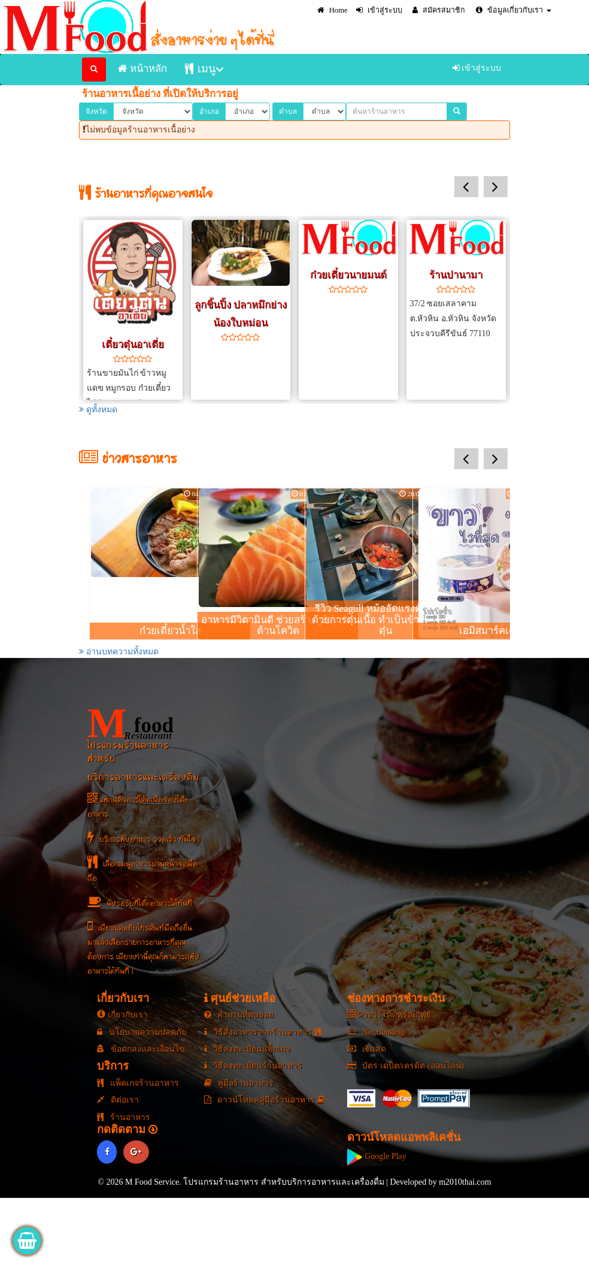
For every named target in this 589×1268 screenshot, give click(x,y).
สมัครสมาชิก (438, 10)
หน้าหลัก (142, 68)
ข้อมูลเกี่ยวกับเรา (513, 10)
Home (332, 10)
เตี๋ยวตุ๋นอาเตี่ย (133, 344)
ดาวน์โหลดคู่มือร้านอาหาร (264, 1099)
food (130, 723)
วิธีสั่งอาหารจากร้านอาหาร (262, 1032)
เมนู (200, 69)
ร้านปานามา (455, 274)
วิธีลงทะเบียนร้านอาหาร (253, 1065)
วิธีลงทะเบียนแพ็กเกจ (247, 1048)
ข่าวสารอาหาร (128, 460)
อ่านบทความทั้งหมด (119, 651)
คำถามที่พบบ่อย (239, 1014)
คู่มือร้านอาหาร (239, 1083)
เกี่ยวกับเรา (122, 1014)
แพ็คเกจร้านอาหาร (138, 1083)
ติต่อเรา (118, 1099)
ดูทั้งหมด (98, 409)
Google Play (376, 1156)
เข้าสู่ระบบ (379, 10)
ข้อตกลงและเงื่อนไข (141, 1048)
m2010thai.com (465, 1182)
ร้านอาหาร (123, 1117)
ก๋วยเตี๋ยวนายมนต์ (348, 274)
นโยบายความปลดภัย (141, 1032)
